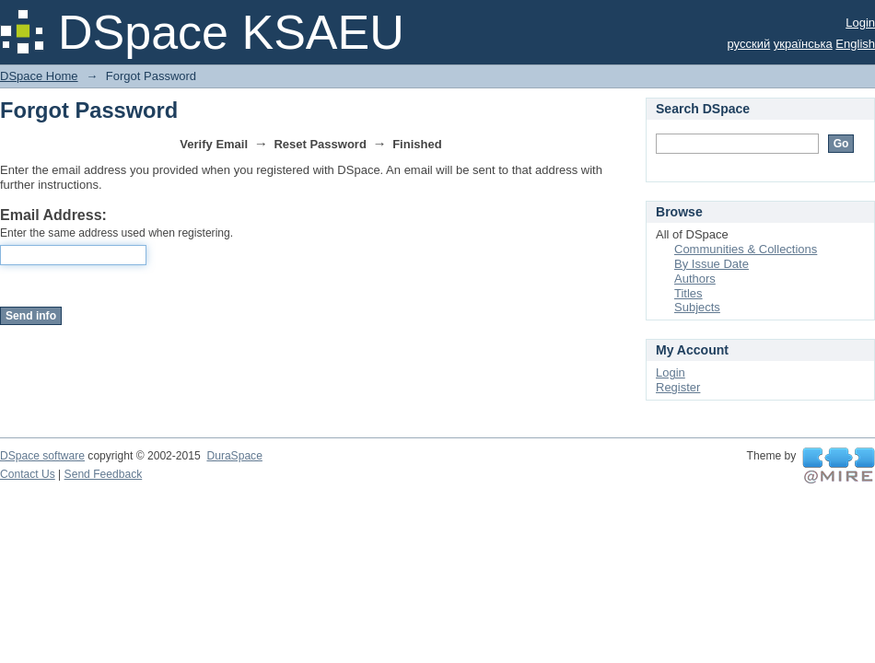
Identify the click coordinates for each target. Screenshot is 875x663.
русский (749, 44)
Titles (688, 293)
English (855, 44)
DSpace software (42, 455)
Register (678, 387)
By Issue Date (711, 264)
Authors (695, 278)
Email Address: (53, 215)
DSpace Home (39, 76)
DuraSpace (234, 455)
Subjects (697, 307)
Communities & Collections (745, 249)
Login (860, 22)
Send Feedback (103, 474)
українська (803, 44)
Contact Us (27, 474)
